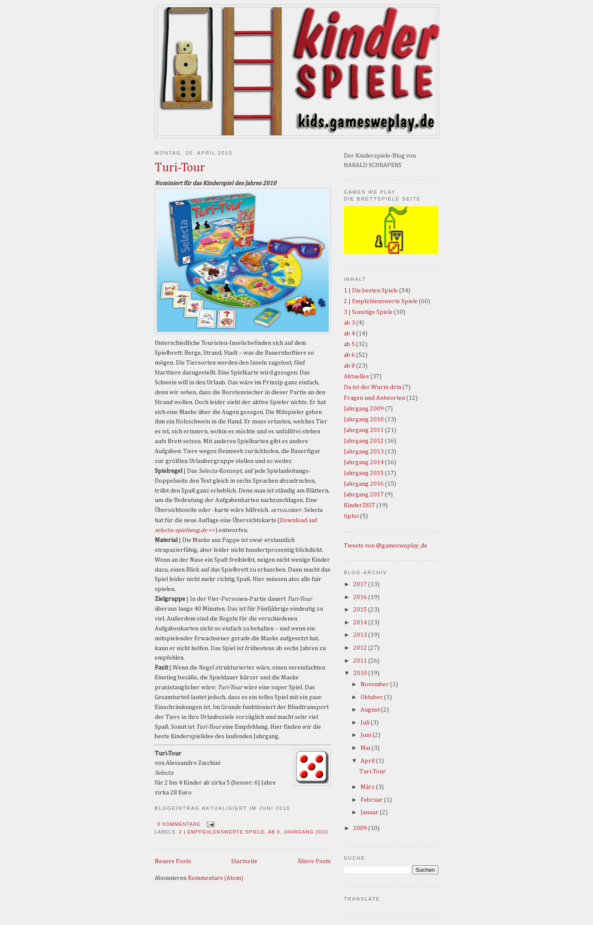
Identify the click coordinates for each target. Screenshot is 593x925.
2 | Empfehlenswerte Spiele (222, 831)
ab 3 (349, 323)
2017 (360, 584)
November (375, 685)
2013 (360, 635)
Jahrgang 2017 (364, 495)
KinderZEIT (359, 505)
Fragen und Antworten (374, 398)
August (371, 710)
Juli (366, 723)
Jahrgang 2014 (364, 462)
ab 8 (349, 366)
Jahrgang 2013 (364, 452)
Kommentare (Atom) (215, 878)
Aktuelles (356, 377)
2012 (360, 648)
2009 (360, 828)
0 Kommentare (179, 824)
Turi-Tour (180, 168)
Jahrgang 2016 (364, 484)
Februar (372, 800)
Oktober (372, 697)
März (368, 787)
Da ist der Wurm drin (372, 387)
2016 (360, 597)
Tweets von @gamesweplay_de (385, 546)
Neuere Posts (173, 861)
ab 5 (349, 344)
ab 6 (274, 831)
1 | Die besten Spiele (371, 291)
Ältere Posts (314, 861)
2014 (360, 623)
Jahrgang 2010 (306, 831)
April (368, 761)
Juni (367, 735)
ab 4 (349, 334)
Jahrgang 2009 (364, 409)
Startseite (244, 861)
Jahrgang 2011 (364, 430)
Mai (366, 748)
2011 (360, 661)
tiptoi (351, 516)
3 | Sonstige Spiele (368, 312)
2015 (360, 610)
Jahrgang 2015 (364, 473)
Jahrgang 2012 (364, 441)
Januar (370, 812)
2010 (360, 673)
